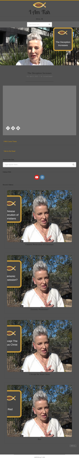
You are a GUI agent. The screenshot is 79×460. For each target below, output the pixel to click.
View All (73, 446)
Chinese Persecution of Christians (39, 235)
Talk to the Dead (9, 151)
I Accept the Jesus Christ (39, 365)
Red (39, 430)
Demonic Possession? (39, 300)
